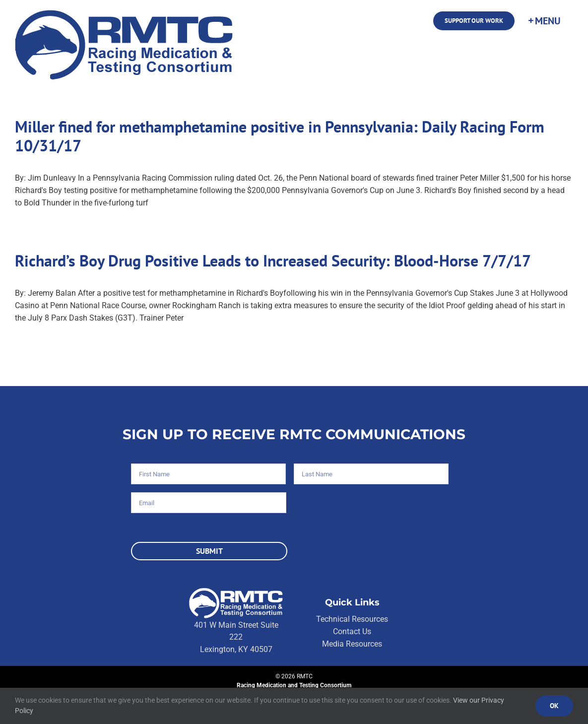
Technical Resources (352, 619)
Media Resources (352, 644)
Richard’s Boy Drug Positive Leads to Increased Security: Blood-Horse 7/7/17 (273, 260)
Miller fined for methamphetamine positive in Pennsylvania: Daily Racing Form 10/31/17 (279, 136)
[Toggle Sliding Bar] (544, 21)
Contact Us (352, 631)
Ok (554, 705)
